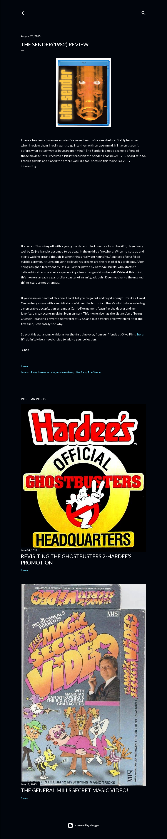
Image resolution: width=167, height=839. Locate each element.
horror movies (46, 372)
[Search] (143, 12)
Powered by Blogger (83, 825)
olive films (81, 372)
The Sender (95, 372)
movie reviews (64, 372)
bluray (33, 372)
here (140, 334)
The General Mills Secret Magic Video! (75, 790)
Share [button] (24, 366)
